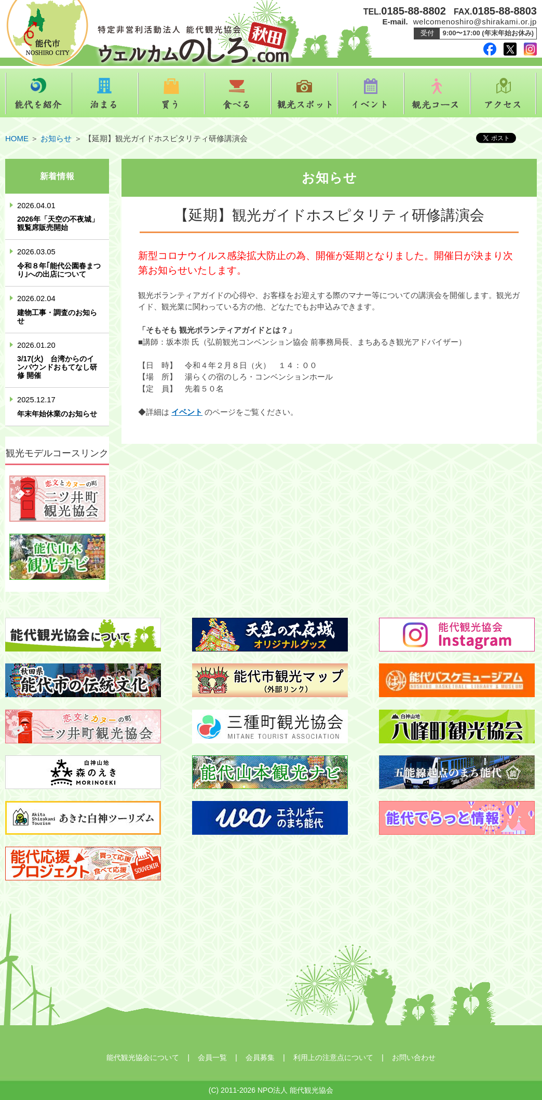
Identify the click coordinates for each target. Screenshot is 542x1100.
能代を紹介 (38, 93)
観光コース (437, 93)
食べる (238, 93)
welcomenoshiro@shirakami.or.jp (475, 21)
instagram (530, 49)
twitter (510, 49)
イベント (370, 93)
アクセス (503, 93)
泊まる (105, 93)
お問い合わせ (414, 1057)
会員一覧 (212, 1057)
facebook (489, 49)
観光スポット (304, 93)
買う (171, 93)
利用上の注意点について (333, 1057)
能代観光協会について (142, 1057)
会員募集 (260, 1057)
